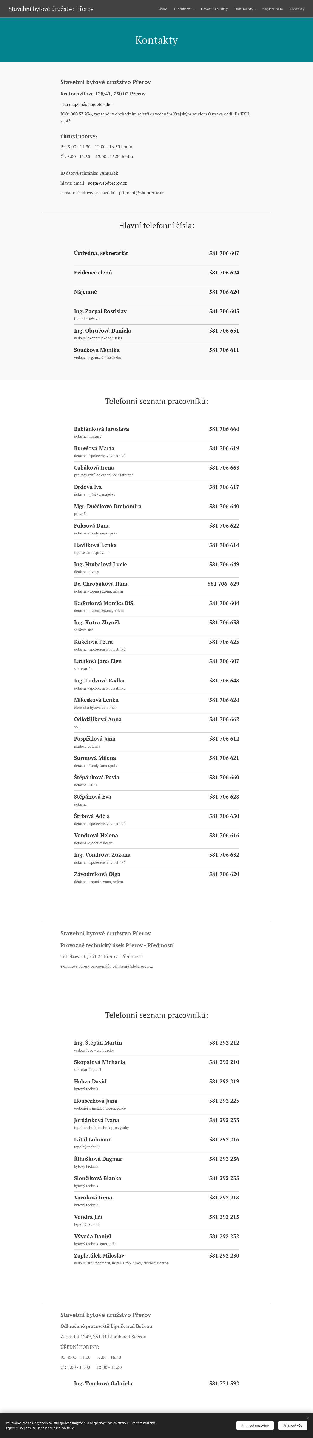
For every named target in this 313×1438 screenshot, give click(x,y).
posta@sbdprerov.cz (107, 183)
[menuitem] (160, 8)
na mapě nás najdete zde (86, 104)
